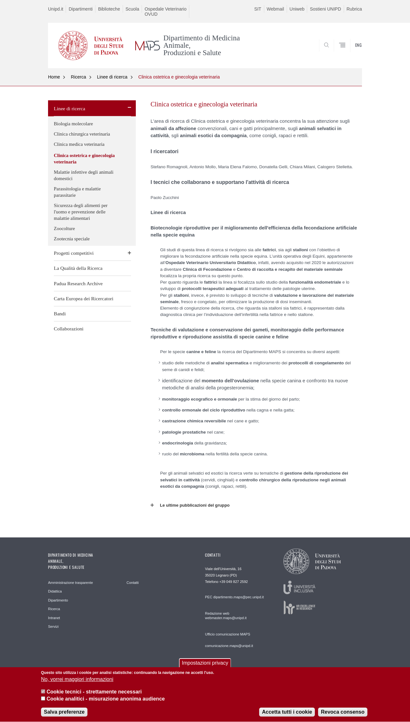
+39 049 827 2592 (233, 582)
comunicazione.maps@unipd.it (229, 646)
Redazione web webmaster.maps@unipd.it (226, 615)
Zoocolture (64, 228)
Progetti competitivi (74, 253)
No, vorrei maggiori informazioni (77, 682)
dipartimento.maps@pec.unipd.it (238, 597)
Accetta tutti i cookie (287, 715)
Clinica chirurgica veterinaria (82, 134)
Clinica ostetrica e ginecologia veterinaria (179, 76)
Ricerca (78, 76)
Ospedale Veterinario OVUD (165, 11)
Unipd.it (55, 9)
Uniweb (297, 9)
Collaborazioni (69, 328)
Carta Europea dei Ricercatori (83, 298)
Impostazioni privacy (205, 666)
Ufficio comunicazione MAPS (227, 634)
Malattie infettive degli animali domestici (83, 175)
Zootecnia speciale (72, 238)
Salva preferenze (64, 715)
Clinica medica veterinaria (79, 144)
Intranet (54, 618)
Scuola (132, 9)
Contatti (133, 583)
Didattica (55, 591)
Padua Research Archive (78, 283)
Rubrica (354, 9)
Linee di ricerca (112, 76)
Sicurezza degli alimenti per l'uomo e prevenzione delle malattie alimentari (81, 212)
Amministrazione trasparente (70, 583)
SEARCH (351, 53)
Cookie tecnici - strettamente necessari (94, 695)
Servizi (53, 626)
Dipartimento (58, 600)
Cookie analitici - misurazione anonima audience (105, 702)
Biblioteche (109, 9)
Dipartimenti (81, 9)
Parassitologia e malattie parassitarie (77, 192)
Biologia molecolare (73, 123)
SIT (257, 9)
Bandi (60, 313)
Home (54, 76)
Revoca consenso (343, 715)
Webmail (275, 9)
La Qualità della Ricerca (78, 268)
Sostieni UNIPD (325, 9)
